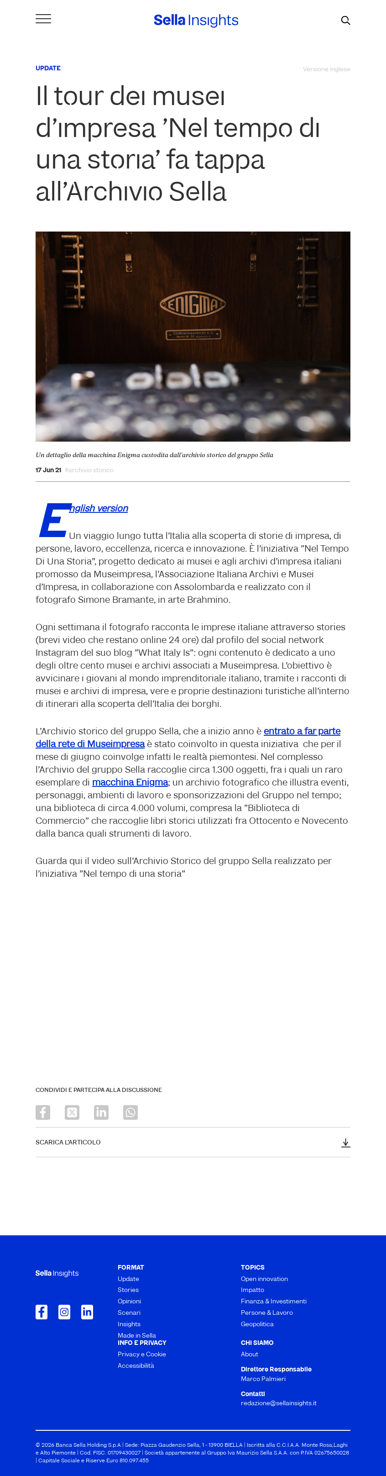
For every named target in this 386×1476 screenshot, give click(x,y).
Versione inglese (326, 69)
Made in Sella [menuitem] (137, 1336)
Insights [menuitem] (129, 1324)
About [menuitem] (249, 1354)
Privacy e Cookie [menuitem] (142, 1354)
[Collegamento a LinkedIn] (87, 1312)
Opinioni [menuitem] (129, 1301)
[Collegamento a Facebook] (41, 1312)
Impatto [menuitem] (252, 1290)
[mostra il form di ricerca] (345, 21)
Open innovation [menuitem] (264, 1279)
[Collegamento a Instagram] (64, 1312)
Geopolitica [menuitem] (257, 1324)
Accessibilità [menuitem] (136, 1366)
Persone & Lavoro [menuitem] (267, 1313)
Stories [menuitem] (128, 1290)
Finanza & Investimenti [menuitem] (274, 1301)
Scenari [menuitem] (129, 1313)
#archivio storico (89, 471)
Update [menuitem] (128, 1279)
